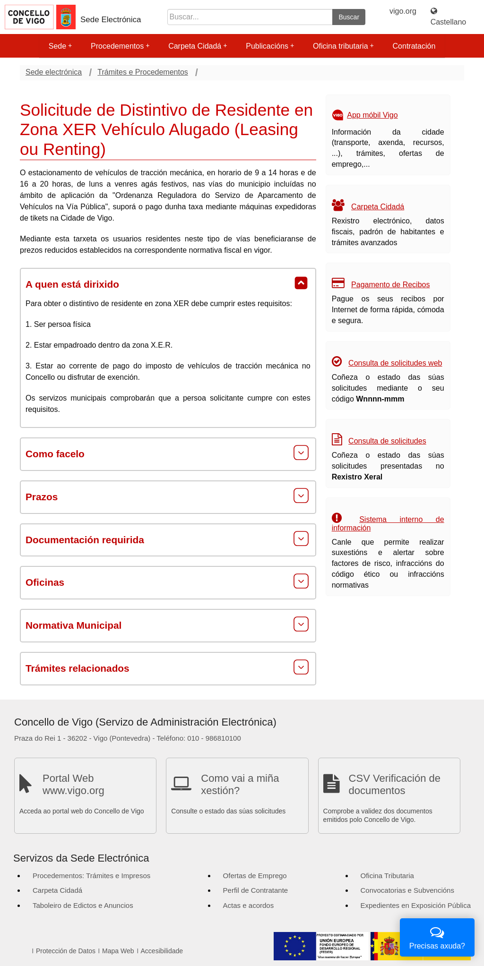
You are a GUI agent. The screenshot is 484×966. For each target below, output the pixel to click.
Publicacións (270, 46)
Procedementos (120, 46)
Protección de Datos (65, 951)
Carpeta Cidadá (197, 46)
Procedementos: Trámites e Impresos (91, 876)
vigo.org (402, 11)
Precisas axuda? (437, 936)
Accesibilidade (162, 951)
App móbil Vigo (372, 115)
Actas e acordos (248, 905)
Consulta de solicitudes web (395, 363)
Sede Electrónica (110, 20)
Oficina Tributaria (387, 876)
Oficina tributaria (343, 46)
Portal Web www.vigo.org (73, 784)
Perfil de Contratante (255, 890)
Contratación (414, 46)
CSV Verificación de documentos (395, 784)
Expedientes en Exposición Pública (416, 905)
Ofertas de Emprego (255, 876)
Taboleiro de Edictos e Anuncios (83, 905)
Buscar (348, 17)
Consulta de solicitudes (387, 441)
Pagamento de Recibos (390, 285)
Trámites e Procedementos (142, 72)
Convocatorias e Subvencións (407, 890)
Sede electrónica (54, 72)
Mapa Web (118, 951)
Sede (60, 46)
